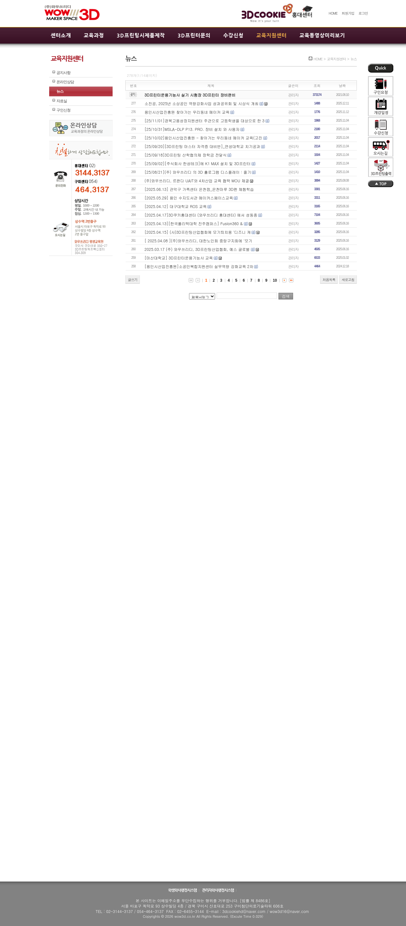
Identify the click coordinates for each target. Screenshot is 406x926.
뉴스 (59, 91)
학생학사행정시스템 (182, 890)
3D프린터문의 (194, 35)
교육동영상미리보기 (322, 35)
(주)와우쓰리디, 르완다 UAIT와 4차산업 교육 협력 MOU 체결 (197, 180)
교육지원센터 (271, 35)
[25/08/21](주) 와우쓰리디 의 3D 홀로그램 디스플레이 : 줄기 (198, 172)
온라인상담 (65, 82)
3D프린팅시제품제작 (141, 35)
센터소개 (61, 35)
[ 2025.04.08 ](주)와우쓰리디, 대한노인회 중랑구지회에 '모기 (198, 240)
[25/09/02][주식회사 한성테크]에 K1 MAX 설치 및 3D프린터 (198, 163)
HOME (333, 13)
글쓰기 (132, 279)
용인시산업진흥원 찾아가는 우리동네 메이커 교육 (187, 112)
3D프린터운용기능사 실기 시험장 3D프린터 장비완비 (190, 94)
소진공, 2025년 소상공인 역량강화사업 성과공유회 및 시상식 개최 (202, 103)
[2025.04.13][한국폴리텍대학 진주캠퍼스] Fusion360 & (194, 223)
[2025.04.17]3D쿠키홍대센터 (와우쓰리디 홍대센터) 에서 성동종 (201, 215)
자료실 (61, 101)
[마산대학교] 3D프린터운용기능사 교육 (179, 257)
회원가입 (348, 13)
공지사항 (63, 72)
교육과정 (94, 35)
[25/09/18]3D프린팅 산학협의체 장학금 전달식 (186, 155)
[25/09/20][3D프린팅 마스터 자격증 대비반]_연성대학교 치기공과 (202, 146)
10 (275, 280)
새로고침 (348, 279)
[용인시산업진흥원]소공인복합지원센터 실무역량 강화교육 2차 (199, 266)
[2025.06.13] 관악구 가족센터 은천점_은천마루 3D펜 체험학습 (199, 189)
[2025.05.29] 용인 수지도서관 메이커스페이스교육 (189, 197)
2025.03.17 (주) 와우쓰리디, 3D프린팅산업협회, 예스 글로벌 (198, 249)
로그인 (363, 13)
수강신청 (233, 35)
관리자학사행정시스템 (218, 890)
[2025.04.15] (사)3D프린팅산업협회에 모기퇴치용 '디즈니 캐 (198, 232)
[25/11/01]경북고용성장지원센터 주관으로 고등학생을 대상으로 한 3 (205, 120)
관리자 (293, 94)
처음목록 (329, 279)
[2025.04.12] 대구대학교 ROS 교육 (176, 206)
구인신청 (63, 110)
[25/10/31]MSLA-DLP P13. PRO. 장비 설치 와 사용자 (192, 129)
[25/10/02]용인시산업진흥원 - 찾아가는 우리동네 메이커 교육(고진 (203, 137)
